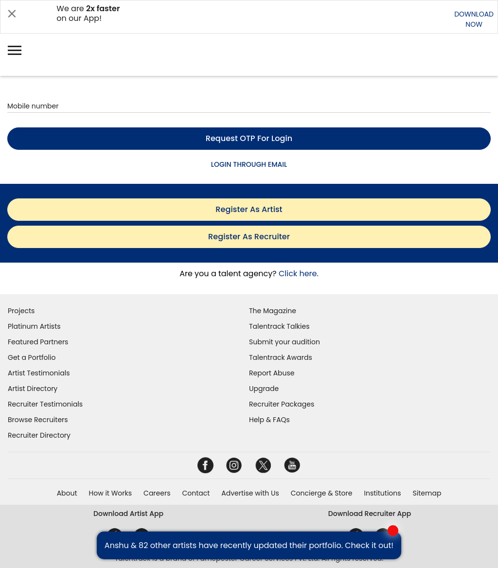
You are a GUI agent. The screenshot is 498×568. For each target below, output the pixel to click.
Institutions (382, 493)
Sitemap (427, 493)
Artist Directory (32, 388)
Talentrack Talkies (279, 326)
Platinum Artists (34, 326)
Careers (156, 493)
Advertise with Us (250, 493)
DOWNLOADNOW (474, 19)
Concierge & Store (322, 493)
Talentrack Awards (280, 357)
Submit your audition (284, 342)
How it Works (110, 493)
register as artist (248, 209)
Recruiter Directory (39, 435)
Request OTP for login (249, 138)
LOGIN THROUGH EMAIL (249, 164)
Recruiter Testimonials (45, 404)
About (67, 493)
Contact (196, 493)
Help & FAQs (269, 420)
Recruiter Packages (281, 404)
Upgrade (264, 388)
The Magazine (272, 311)
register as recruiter (249, 236)
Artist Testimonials (39, 373)
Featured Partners (38, 342)
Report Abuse (272, 373)
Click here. (299, 273)
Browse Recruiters (38, 420)
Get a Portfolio (31, 357)
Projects (21, 311)
